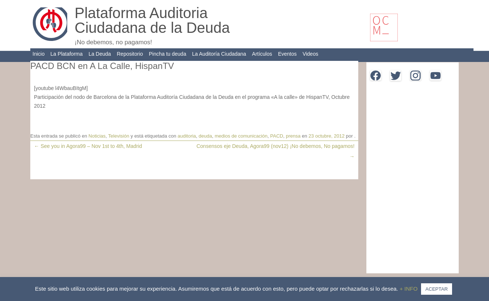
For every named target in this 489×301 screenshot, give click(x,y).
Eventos (287, 54)
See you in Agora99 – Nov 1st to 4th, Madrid (88, 146)
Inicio (39, 54)
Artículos (262, 54)
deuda (205, 136)
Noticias (97, 136)
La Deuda (100, 54)
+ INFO (409, 289)
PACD (276, 136)
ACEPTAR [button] (436, 289)
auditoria (187, 136)
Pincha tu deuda (167, 54)
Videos (310, 54)
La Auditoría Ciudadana (219, 54)
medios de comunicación (241, 136)
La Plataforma (67, 54)
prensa (293, 136)
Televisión (118, 136)
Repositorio (130, 54)
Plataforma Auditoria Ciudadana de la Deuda (152, 20)
